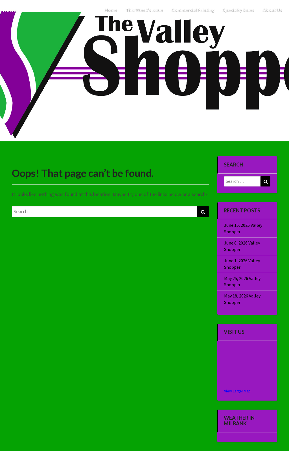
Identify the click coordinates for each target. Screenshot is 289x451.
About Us (272, 9)
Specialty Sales (238, 9)
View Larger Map (237, 391)
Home (110, 9)
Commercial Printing (192, 9)
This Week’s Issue (144, 9)
